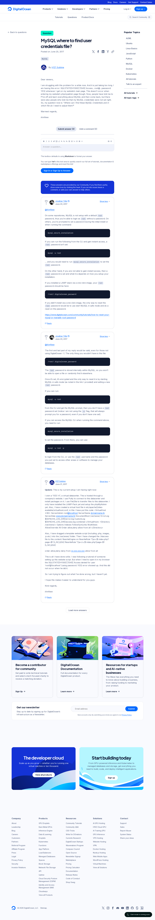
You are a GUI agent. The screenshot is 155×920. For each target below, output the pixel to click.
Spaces (42, 858)
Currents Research (73, 836)
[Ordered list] (72, 141)
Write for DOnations (74, 833)
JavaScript (131, 53)
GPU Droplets (44, 822)
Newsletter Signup (73, 855)
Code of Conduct (73, 877)
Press (14, 851)
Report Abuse (125, 829)
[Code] (82, 141)
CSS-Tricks (70, 829)
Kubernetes (131, 74)
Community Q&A (72, 825)
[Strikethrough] (51, 141)
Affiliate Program (18, 847)
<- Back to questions (17, 32)
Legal (14, 855)
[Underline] (49, 141)
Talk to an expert (133, 84)
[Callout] (77, 141)
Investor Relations (19, 866)
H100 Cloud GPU (99, 825)
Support (123, 822)
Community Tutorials (74, 822)
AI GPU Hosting (99, 822)
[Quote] (74, 141)
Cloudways (43, 890)
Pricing (68, 862)
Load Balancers (45, 851)
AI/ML (128, 38)
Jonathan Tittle (61, 201)
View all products (43, 773)
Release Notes (72, 873)
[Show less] (109, 201)
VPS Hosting (98, 836)
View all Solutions (100, 866)
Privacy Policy (127, 713)
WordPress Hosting (100, 858)
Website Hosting (99, 840)
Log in (128, 9)
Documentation (72, 869)
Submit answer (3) (66, 129)
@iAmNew (49, 209)
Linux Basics (131, 48)
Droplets (42, 836)
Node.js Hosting (99, 851)
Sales (122, 825)
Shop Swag (70, 881)
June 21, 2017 (61, 483)
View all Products (46, 893)
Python (129, 58)
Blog (109, 2)
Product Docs (88, 17)
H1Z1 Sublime (58, 67)
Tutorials (59, 17)
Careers (123, 2)
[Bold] (44, 141)
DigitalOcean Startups (74, 840)
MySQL (129, 64)
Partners (15, 840)
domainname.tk (98, 511)
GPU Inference (99, 833)
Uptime (41, 873)
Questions (72, 17)
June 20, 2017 (61, 204)
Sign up (140, 9)
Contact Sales (146, 2)
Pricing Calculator (73, 866)
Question (47, 33)
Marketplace (71, 858)
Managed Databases (47, 855)
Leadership (16, 825)
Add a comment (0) (88, 129)
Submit (131, 707)
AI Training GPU (99, 829)
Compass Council (73, 847)
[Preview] (109, 141)
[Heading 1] (62, 141)
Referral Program (18, 844)
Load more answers (77, 608)
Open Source (71, 851)
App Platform (44, 847)
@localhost (73, 511)
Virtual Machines (99, 862)
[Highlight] (59, 141)
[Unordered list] (69, 141)
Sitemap (43, 906)
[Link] (54, 141)
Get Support (133, 2)
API (40, 869)
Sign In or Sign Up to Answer (57, 170)
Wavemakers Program (75, 844)
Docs (115, 2)
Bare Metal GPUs (45, 825)
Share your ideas (127, 836)
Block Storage (44, 862)
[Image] (57, 141)
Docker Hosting (99, 847)
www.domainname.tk (65, 514)
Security (15, 862)
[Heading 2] (64, 141)
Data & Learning (45, 833)
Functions (42, 844)
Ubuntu (129, 43)
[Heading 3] (67, 141)
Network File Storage (47, 866)
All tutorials (131, 79)
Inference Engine (45, 829)
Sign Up (21, 690)
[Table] (79, 141)
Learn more (68, 690)
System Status (125, 833)
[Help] (111, 141)
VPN (95, 844)
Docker (129, 69)
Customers (16, 836)
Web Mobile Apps (100, 855)
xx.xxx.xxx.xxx (78, 549)
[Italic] (46, 141)
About (14, 822)
